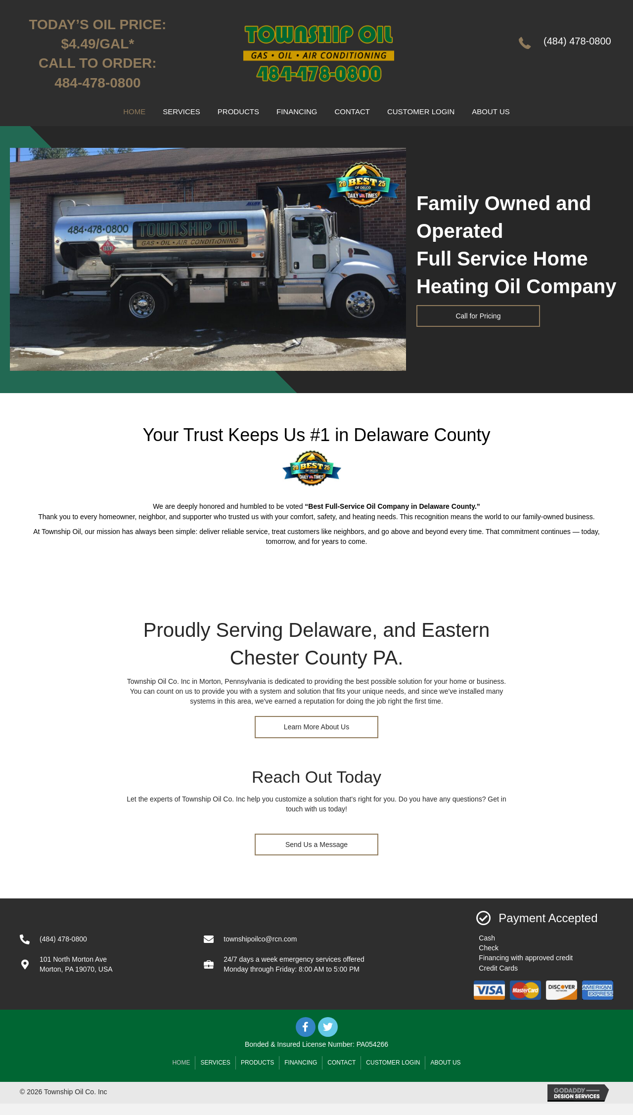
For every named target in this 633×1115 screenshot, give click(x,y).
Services (215, 1062)
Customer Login (393, 1062)
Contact (341, 1062)
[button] (478, 316)
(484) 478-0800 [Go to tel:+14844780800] (577, 41)
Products (257, 1062)
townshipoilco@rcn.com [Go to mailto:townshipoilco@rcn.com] (260, 939)
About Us (445, 1062)
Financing (300, 1062)
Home (181, 1062)
